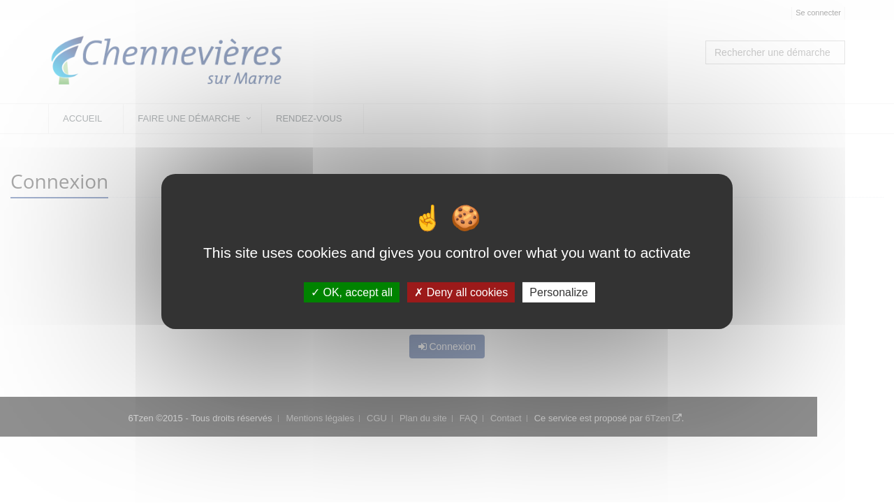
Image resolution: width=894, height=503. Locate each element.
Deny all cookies (461, 292)
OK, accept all (352, 292)
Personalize (558, 292)
